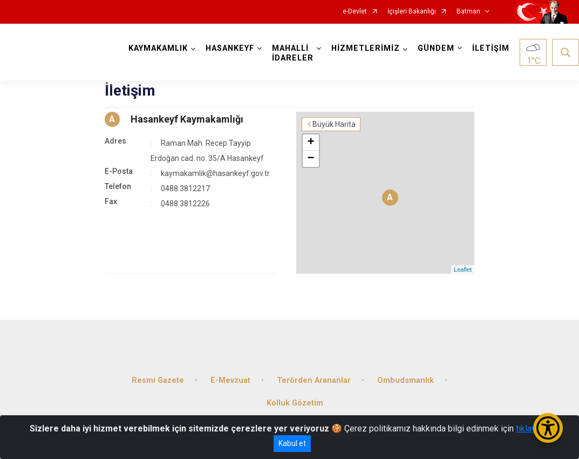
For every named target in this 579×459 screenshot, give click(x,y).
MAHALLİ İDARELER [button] (293, 53)
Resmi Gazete (158, 380)
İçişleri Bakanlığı (411, 11)
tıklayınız (532, 428)
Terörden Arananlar (314, 380)
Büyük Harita (334, 124)
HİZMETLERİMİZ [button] (365, 48)
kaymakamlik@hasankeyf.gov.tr (215, 173)
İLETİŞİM (490, 48)
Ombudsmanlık (405, 380)
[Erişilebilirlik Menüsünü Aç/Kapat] (548, 428)
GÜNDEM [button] (436, 48)
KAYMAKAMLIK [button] (158, 48)
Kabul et (292, 443)
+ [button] (310, 142)
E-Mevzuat (230, 380)
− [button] (310, 159)
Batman (468, 11)
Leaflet (463, 269)
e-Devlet (355, 11)
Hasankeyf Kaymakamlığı (187, 119)
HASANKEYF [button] (230, 48)
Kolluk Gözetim (295, 403)
